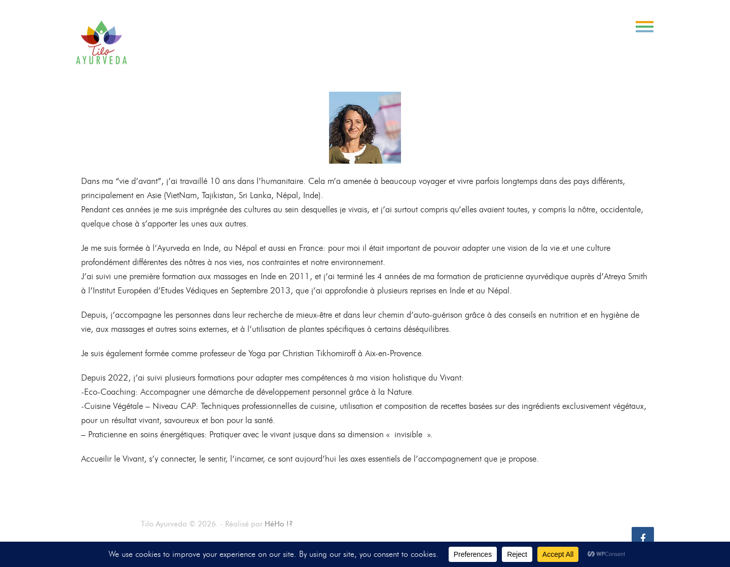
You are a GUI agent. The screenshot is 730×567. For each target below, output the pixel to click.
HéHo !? (279, 523)
